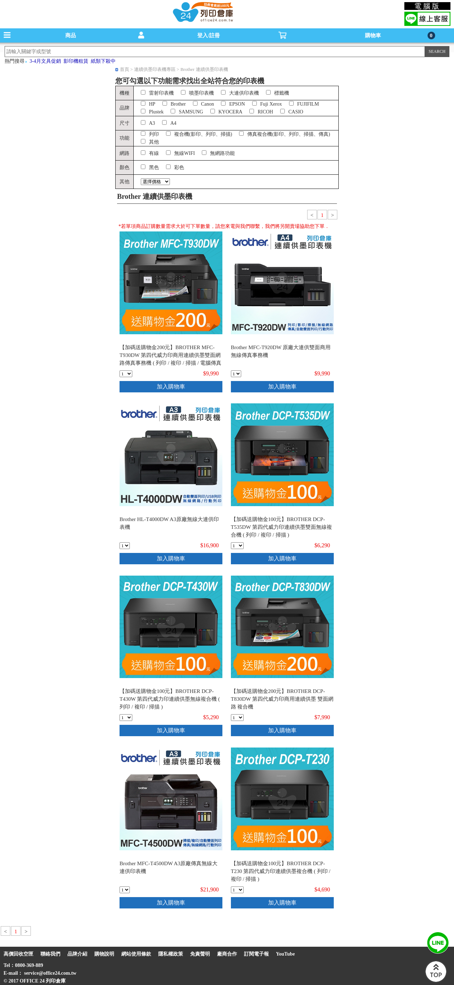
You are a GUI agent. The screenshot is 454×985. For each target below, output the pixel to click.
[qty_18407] (237, 545)
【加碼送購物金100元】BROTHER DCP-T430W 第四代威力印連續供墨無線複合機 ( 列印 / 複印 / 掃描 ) (170, 699)
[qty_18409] (237, 889)
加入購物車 (171, 387)
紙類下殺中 (103, 61)
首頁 (124, 69)
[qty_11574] (236, 373)
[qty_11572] (125, 545)
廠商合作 (227, 954)
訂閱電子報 (256, 954)
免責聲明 (200, 954)
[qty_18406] (126, 373)
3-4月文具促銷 (45, 61)
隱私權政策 (170, 954)
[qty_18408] (126, 717)
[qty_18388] (237, 717)
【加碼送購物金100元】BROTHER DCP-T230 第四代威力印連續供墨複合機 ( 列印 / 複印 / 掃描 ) (281, 871)
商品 (70, 35)
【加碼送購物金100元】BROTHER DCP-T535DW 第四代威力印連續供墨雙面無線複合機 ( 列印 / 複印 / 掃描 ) (281, 527)
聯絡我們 (50, 954)
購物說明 (104, 954)
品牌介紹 (77, 954)
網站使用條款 (136, 954)
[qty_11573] (125, 889)
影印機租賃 (75, 61)
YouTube (285, 954)
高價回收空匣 (18, 954)
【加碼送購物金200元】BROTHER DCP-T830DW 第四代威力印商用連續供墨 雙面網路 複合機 (282, 699)
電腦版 (427, 6)
